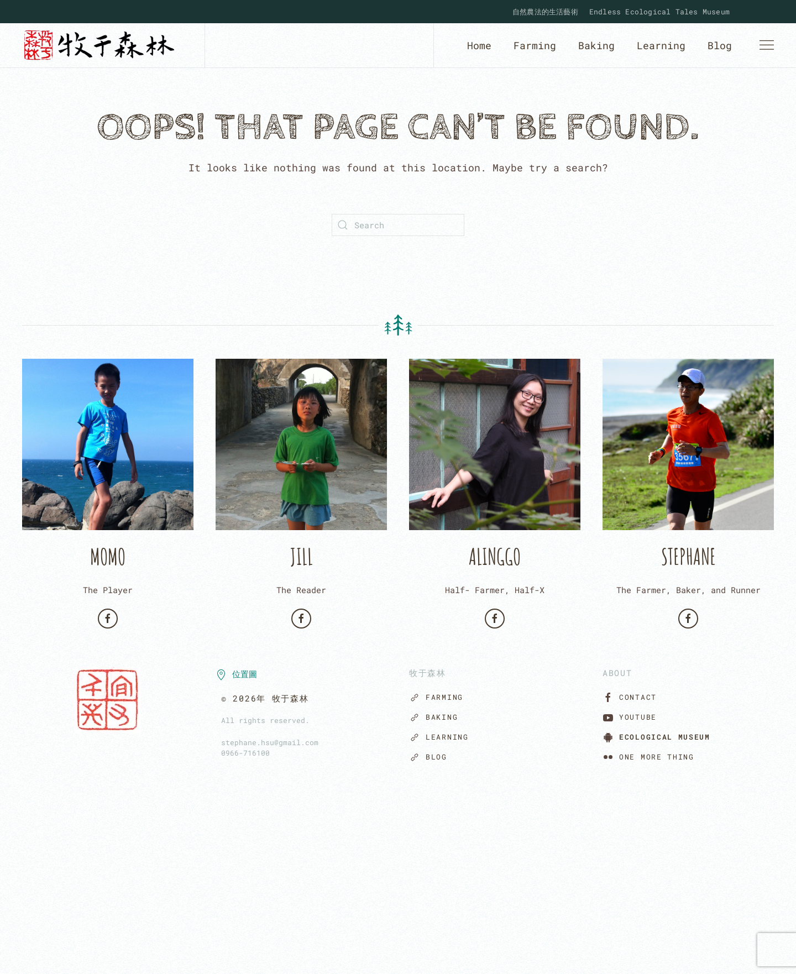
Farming (535, 45)
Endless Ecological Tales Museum (659, 12)
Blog (720, 45)
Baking (596, 45)
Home (479, 45)
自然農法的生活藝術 (545, 12)
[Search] (398, 225)
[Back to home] (102, 45)
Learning (661, 45)
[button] (767, 45)
